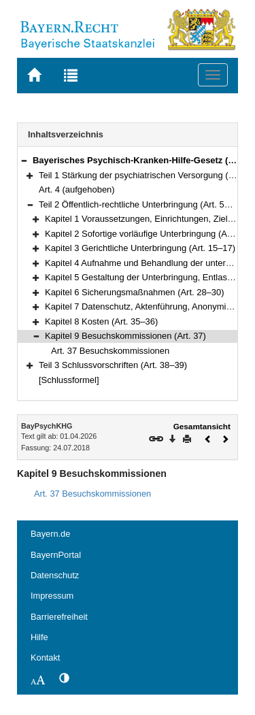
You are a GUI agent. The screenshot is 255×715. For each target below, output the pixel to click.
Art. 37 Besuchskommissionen (110, 351)
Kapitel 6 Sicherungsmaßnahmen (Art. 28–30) (134, 292)
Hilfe (39, 637)
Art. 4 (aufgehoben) (77, 189)
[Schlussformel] (69, 380)
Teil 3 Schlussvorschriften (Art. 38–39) (113, 365)
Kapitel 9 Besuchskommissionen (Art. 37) (125, 336)
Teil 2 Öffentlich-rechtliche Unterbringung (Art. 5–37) (140, 204)
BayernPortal (56, 555)
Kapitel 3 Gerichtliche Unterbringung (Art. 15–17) (140, 248)
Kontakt (45, 657)
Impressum (52, 596)
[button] (23, 160)
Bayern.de (50, 534)
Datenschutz (55, 575)
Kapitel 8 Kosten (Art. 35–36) (101, 321)
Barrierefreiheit (59, 617)
